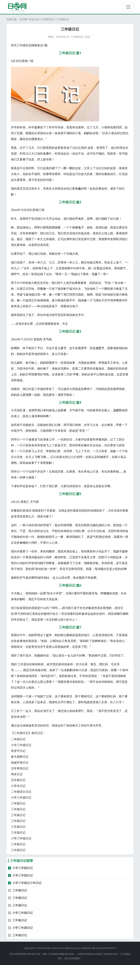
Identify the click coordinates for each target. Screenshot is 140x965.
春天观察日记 (19, 757)
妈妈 (87, 133)
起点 (84, 233)
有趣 (78, 189)
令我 (79, 578)
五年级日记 (18, 780)
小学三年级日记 (21, 745)
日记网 (23, 19)
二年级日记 (18, 739)
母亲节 (82, 348)
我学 (52, 363)
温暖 (116, 410)
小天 (17, 457)
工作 (113, 363)
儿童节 (62, 348)
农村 (14, 578)
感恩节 (100, 348)
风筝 (63, 410)
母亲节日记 (18, 751)
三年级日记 (47, 19)
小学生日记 (18, 786)
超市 (49, 635)
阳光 (122, 410)
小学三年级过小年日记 (25, 883)
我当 (56, 641)
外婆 (14, 510)
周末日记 (17, 774)
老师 (37, 127)
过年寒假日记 (19, 768)
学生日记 (34, 19)
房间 (93, 363)
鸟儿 (123, 457)
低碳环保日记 (19, 762)
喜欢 (107, 174)
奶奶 (70, 670)
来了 (34, 463)
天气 (46, 339)
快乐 (69, 395)
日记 (87, 36)
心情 (58, 425)
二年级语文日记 (21, 792)
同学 (37, 227)
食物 (23, 543)
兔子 (81, 227)
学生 (49, 389)
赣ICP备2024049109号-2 (104, 948)
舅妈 (69, 635)
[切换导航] (128, 7)
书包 (46, 374)
